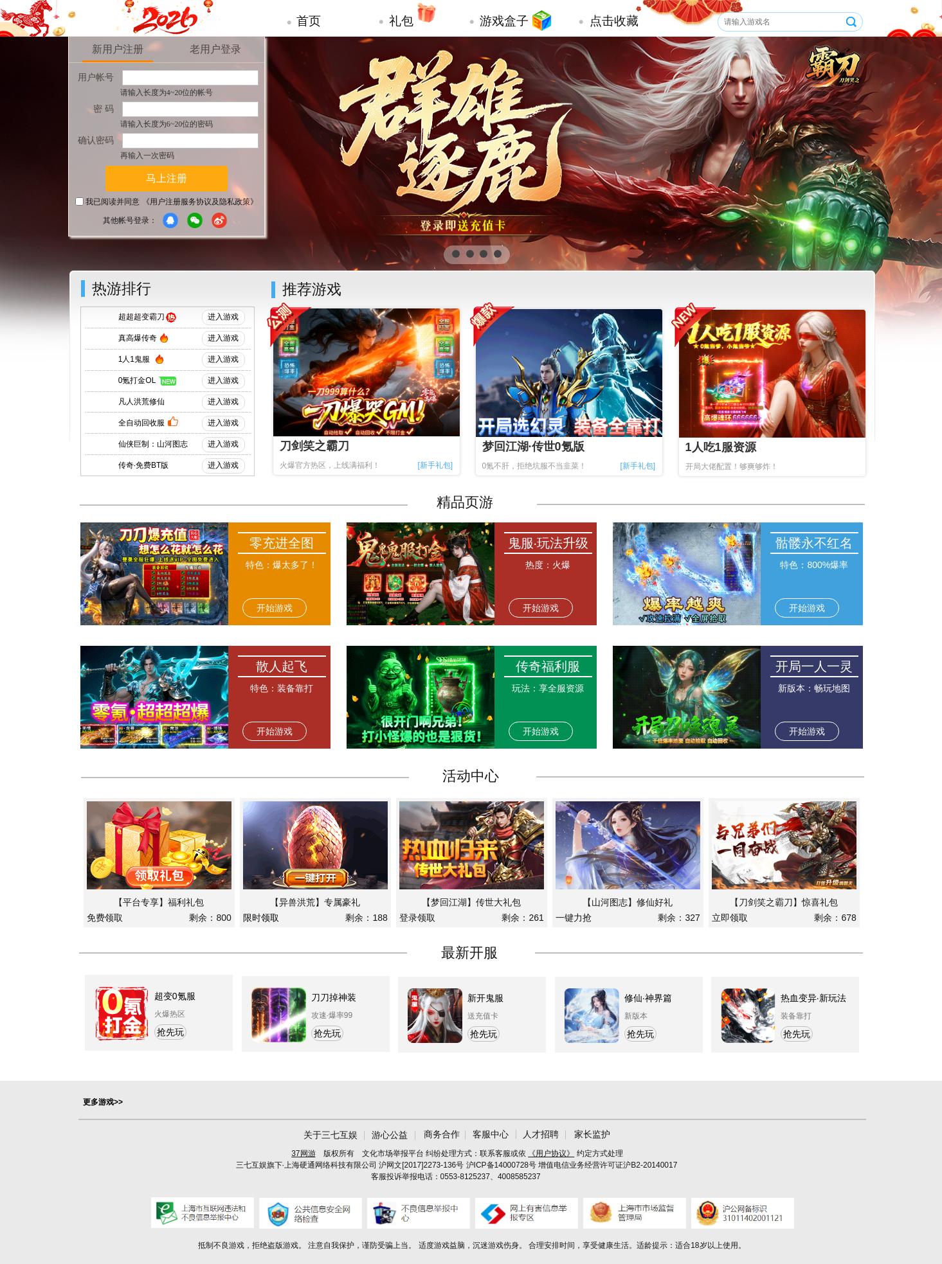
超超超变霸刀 (141, 316)
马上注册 (166, 178)
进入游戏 (223, 316)
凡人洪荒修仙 (141, 401)
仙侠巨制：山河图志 (153, 444)
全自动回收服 (141, 422)
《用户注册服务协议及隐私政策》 (200, 201)
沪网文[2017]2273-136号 (421, 1165)
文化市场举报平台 (393, 1153)
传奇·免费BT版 (143, 465)
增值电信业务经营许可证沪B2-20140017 (607, 1165)
